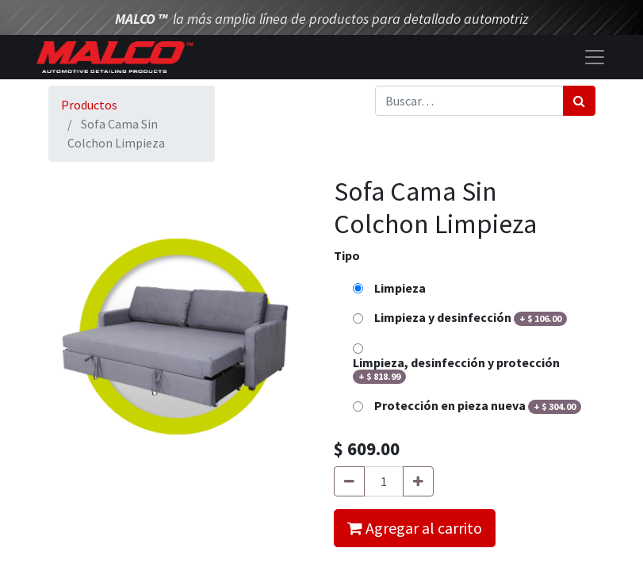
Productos (89, 105)
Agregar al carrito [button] (414, 528)
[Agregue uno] (418, 481)
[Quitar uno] (349, 481)
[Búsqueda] (579, 101)
